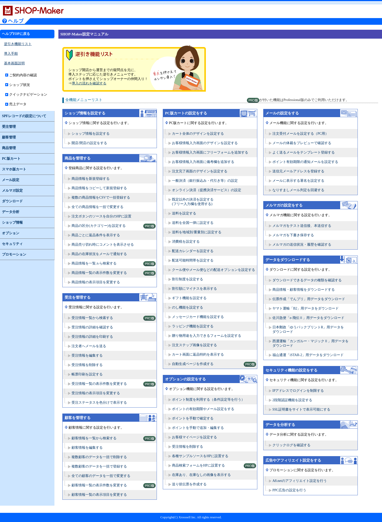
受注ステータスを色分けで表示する (99, 402)
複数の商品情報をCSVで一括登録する (101, 197)
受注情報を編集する (87, 355)
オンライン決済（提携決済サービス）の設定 (206, 190)
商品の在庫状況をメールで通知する (99, 254)
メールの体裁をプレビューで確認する (301, 143)
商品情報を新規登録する (91, 179)
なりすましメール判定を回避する (298, 190)
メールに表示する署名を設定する (298, 181)
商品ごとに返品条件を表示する (96, 235)
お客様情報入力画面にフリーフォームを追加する (210, 152)
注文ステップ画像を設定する (194, 345)
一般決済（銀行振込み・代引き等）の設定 (205, 181)
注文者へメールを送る (89, 346)
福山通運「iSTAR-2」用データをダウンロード (308, 355)
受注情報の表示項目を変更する (96, 393)
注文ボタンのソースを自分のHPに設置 (101, 216)
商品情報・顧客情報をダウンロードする (303, 289)
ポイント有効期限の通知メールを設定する (305, 162)
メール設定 (10, 180)
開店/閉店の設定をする (89, 143)
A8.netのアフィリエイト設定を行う (299, 481)
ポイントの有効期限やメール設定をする (203, 409)
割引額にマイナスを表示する (194, 288)
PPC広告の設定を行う (289, 490)
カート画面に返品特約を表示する (198, 354)
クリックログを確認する (291, 445)
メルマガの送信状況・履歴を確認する (301, 244)
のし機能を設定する (187, 307)
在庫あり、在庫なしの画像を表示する (201, 475)
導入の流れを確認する (89, 83)
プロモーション (14, 254)
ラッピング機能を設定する (193, 326)
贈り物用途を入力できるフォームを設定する (206, 336)
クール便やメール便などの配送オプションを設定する (213, 270)
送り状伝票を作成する (189, 484)
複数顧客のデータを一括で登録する (99, 466)
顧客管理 (9, 137)
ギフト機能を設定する (189, 298)
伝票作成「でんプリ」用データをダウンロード (308, 299)
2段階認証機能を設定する (292, 400)
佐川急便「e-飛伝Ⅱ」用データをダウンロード (308, 318)
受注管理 (9, 127)
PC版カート (11, 158)
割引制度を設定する (187, 279)
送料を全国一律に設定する (193, 223)
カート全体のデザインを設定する (198, 133)
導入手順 (11, 53)
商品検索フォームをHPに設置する (198, 465)
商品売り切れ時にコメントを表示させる (103, 244)
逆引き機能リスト (18, 44)
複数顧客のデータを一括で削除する (99, 457)
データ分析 (10, 212)
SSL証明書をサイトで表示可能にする (301, 409)
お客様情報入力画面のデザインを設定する (205, 143)
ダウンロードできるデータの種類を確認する (307, 280)
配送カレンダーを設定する (193, 251)
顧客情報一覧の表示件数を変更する (99, 485)
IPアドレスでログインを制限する (298, 390)
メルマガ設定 (12, 190)
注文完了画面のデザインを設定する (199, 171)
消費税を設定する (186, 241)
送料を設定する (184, 213)
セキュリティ (12, 244)
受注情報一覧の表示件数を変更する (99, 384)
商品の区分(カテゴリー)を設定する (99, 226)
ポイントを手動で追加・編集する (198, 428)
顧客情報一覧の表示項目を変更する (99, 494)
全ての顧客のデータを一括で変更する (101, 476)
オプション (10, 233)
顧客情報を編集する (87, 447)
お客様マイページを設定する (194, 437)
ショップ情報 (12, 222)
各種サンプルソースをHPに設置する (200, 456)
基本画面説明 (14, 63)
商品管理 (9, 148)
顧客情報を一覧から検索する (94, 438)
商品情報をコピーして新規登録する (99, 188)
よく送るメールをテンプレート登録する (303, 152)
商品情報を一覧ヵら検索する (94, 263)
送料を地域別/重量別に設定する (196, 232)
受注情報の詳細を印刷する (92, 337)
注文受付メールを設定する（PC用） (300, 133)
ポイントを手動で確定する (193, 418)
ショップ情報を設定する (91, 133)
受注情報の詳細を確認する (92, 327)
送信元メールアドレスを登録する (298, 171)
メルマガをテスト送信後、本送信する (301, 226)
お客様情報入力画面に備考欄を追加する (203, 162)
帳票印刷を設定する (87, 374)
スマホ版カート (14, 169)
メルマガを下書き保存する (293, 235)
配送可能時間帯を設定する (193, 260)
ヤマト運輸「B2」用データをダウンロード (305, 308)
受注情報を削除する (87, 365)
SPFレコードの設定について (24, 116)
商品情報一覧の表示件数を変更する (99, 273)
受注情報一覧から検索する (92, 318)
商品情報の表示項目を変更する (96, 282)
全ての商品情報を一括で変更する (97, 207)
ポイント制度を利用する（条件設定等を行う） (208, 399)
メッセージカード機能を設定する (198, 317)
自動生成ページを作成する (193, 364)
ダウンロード (12, 201)
